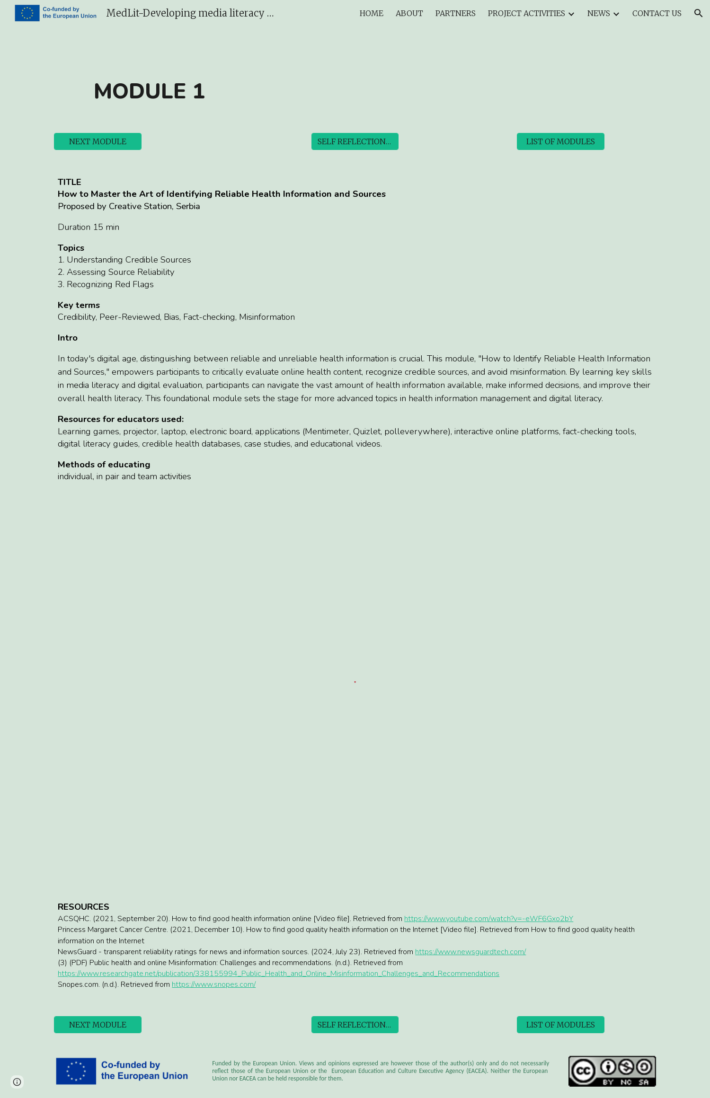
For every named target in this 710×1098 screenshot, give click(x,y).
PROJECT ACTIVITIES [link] (526, 13)
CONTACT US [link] (657, 13)
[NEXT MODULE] (97, 141)
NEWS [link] (598, 13)
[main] (149, 91)
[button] (698, 13)
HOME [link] (371, 13)
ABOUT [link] (409, 13)
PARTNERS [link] (455, 13)
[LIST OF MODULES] (560, 141)
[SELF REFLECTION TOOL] (355, 141)
